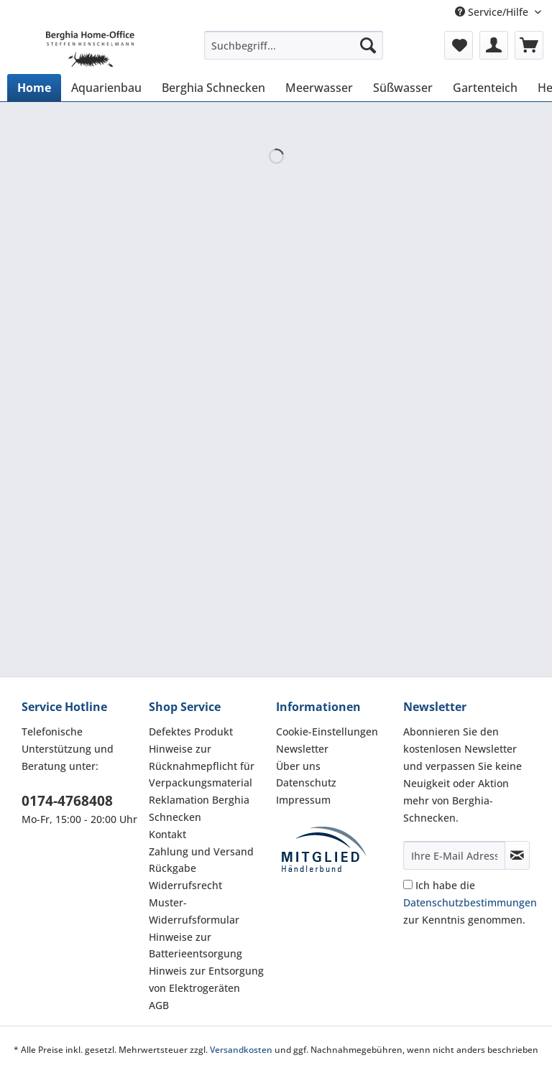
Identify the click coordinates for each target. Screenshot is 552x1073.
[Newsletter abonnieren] (517, 855)
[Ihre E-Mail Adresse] (454, 855)
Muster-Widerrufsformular (194, 911)
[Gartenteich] (485, 87)
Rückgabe (172, 868)
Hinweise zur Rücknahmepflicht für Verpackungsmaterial (201, 766)
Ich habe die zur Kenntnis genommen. (470, 902)
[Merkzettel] (458, 45)
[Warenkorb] (529, 45)
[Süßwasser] (403, 87)
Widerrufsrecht (185, 885)
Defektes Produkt (191, 731)
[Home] (34, 87)
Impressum (303, 800)
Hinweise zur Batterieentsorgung (195, 945)
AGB (159, 1005)
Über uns (298, 766)
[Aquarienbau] (106, 87)
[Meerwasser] (319, 87)
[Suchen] (368, 45)
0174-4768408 (67, 800)
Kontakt (167, 834)
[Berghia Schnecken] (213, 87)
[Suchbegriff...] (294, 45)
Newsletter (302, 749)
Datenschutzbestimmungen (470, 902)
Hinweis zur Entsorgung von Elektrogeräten (206, 979)
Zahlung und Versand (201, 851)
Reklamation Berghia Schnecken (199, 808)
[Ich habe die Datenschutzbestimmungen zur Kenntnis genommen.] (408, 884)
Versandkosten (241, 1050)
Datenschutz (306, 782)
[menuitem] (294, 52)
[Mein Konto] (493, 45)
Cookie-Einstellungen (327, 731)
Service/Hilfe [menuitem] (493, 12)
